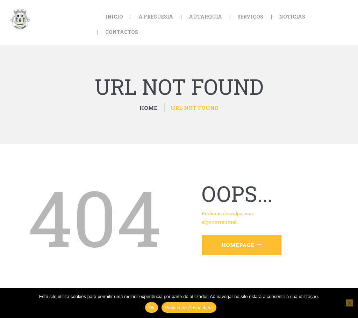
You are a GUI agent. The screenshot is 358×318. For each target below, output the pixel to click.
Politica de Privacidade (189, 307)
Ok (152, 307)
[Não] (349, 302)
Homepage (237, 244)
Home (148, 108)
